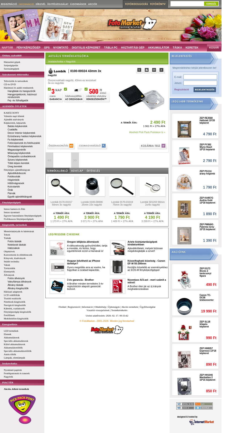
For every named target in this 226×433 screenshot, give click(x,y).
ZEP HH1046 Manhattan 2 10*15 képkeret (207, 377)
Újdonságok (114, 307)
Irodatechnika (9, 363)
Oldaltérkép (100, 307)
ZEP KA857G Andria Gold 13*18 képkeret (207, 200)
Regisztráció (181, 89)
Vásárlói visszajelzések (98, 310)
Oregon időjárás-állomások (83, 241)
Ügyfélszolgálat (148, 307)
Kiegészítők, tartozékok (14, 224)
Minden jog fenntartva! (122, 321)
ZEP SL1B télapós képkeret (205, 324)
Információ (87, 307)
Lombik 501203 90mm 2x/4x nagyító (152, 203)
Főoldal (62, 307)
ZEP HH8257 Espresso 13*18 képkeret (208, 350)
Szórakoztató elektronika (15, 74)
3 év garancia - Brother (80, 279)
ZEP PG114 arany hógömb (207, 172)
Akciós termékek (129, 307)
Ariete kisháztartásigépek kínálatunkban (142, 243)
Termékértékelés (119, 310)
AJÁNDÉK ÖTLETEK (14, 106)
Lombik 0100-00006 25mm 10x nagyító (92, 203)
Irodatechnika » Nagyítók (62, 61)
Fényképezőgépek (11, 202)
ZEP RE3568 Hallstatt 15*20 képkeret (207, 120)
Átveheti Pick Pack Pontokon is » (147, 132)
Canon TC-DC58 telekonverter (207, 297)
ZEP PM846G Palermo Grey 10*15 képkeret (207, 227)
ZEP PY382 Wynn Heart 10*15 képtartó (207, 147)
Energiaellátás (9, 324)
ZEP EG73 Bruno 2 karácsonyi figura (205, 272)
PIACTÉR (7, 382)
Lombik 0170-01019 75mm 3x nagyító (122, 203)
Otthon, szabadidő (11, 55)
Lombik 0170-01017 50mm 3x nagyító (61, 203)
